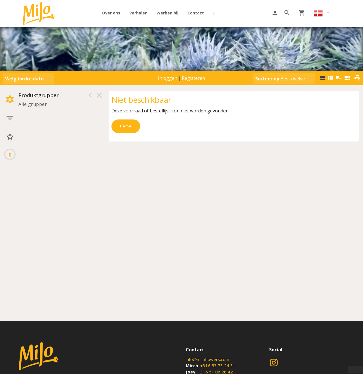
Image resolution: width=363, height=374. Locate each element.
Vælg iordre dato (24, 79)
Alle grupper (32, 104)
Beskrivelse (280, 79)
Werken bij (167, 13)
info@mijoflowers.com (207, 359)
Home (126, 126)
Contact (195, 13)
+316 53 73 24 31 (217, 365)
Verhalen (138, 13)
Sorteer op (267, 79)
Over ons (111, 13)
